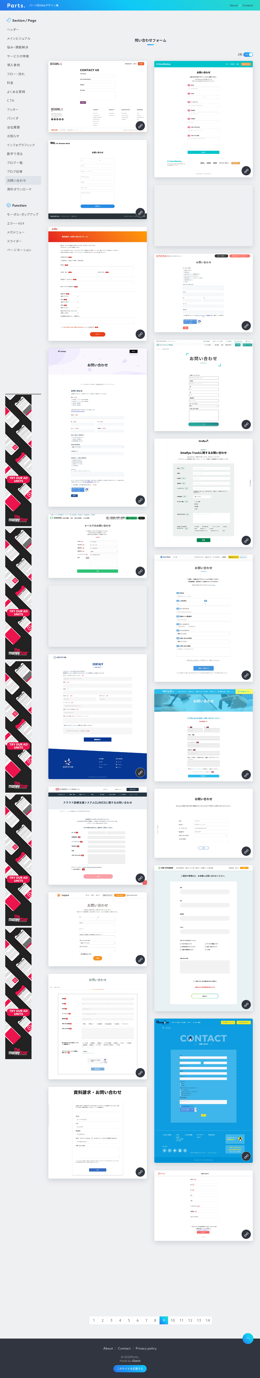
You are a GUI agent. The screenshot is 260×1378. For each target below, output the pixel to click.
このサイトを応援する (130, 1369)
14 (208, 1320)
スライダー (14, 241)
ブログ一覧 (15, 162)
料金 (10, 82)
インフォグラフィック (21, 145)
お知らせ (13, 136)
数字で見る (15, 153)
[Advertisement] (23, 329)
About (234, 5)
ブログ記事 (15, 171)
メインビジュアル (19, 38)
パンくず (13, 118)
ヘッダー (13, 29)
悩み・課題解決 (17, 47)
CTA (10, 100)
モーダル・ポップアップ (23, 214)
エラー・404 (16, 223)
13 (199, 1320)
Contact (247, 5)
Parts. (16, 5)
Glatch (136, 1361)
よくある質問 (16, 91)
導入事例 (13, 65)
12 (190, 1320)
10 (172, 1320)
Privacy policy (146, 1348)
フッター (13, 109)
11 (181, 1320)
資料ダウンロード (19, 189)
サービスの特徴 (18, 56)
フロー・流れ (16, 74)
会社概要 (13, 127)
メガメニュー (16, 232)
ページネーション (19, 250)
